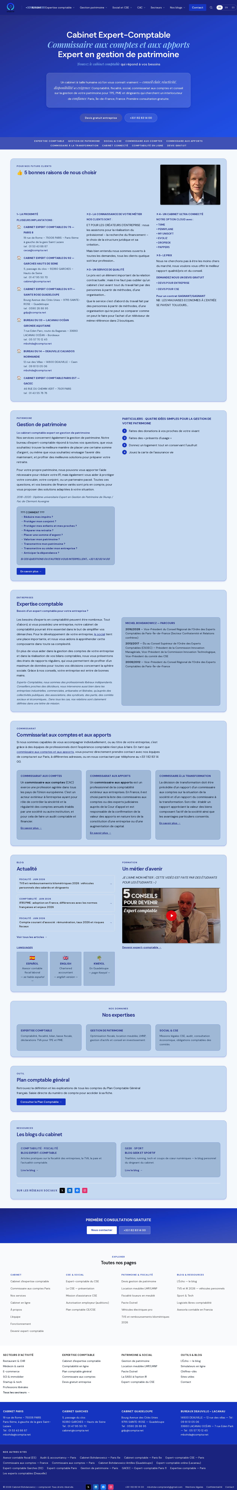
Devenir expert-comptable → (141, 947)
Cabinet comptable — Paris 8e (143, 1455)
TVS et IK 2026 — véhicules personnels (201, 1285)
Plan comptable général (77, 1369)
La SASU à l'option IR (134, 1374)
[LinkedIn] (69, 1188)
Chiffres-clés (189, 1369)
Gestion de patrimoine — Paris (99, 1465)
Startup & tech (12, 1379)
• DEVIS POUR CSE (167, 289)
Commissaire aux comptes (144, 141)
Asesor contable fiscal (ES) (19, 1455)
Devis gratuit (177, 145)
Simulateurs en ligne (193, 1363)
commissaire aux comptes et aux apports (45, 752)
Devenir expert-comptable (27, 1328)
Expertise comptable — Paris (188, 1465)
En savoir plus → (31, 571)
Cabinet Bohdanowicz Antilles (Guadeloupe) (125, 1460)
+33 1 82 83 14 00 (141, 118)
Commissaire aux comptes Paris (30, 1285)
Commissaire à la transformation (74, 145)
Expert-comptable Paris (62, 1465)
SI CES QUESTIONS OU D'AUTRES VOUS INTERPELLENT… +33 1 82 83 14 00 (65, 559)
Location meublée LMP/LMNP (139, 1285)
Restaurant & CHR (14, 1358)
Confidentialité (214, 1484)
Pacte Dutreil (129, 1300)
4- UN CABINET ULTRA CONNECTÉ (179, 214)
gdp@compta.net (133, 1427)
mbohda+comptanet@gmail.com (164, 1484)
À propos (16, 1307)
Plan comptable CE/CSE (81, 1307)
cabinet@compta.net (75, 1427)
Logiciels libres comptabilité (194, 1300)
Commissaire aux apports (184, 141)
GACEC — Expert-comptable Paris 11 (144, 1465)
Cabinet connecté (115, 145)
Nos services (18, 1293)
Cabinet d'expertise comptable (29, 1279)
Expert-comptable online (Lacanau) (179, 1460)
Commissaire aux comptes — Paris (73, 1460)
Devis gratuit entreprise (101, 118)
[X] (62, 1188)
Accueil (36, 7)
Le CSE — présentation (80, 1285)
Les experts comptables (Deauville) (25, 1470)
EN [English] (226, 7)
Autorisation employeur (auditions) (87, 1300)
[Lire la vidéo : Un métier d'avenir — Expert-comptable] (171, 915)
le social (99, 634)
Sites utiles (187, 1374)
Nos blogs (178, 7)
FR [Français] (219, 7)
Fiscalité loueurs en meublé (138, 1293)
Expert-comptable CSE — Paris (185, 1455)
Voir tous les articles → (32, 936)
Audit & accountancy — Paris (58, 1455)
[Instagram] (84, 1188)
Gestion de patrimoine (84, 141)
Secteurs (158, 7)
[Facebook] (77, 1188)
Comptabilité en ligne (147, 145)
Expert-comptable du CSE (82, 1279)
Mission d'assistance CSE (81, 1293)
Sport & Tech (185, 1293)
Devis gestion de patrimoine (139, 1279)
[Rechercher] (211, 7)
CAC (141, 7)
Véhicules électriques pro (137, 1307)
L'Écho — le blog (187, 1279)
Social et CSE (122, 7)
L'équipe (15, 1314)
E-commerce (11, 1369)
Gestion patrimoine (94, 7)
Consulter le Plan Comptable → (41, 1100)
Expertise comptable (60, 7)
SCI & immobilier (13, 1374)
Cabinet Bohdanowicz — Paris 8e (100, 1455)
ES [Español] (233, 7)
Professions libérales (15, 1384)
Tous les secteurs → (16, 1390)
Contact (197, 7)
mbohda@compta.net (17, 1432)
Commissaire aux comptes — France (25, 1460)
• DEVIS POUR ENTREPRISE (172, 283)
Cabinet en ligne (20, 1300)
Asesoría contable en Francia (195, 1307)
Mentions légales (194, 1484)
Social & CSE (113, 141)
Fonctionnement (20, 1321)
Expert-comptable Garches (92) (23, 1465)
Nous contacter (101, 1227)
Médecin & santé (13, 1363)
